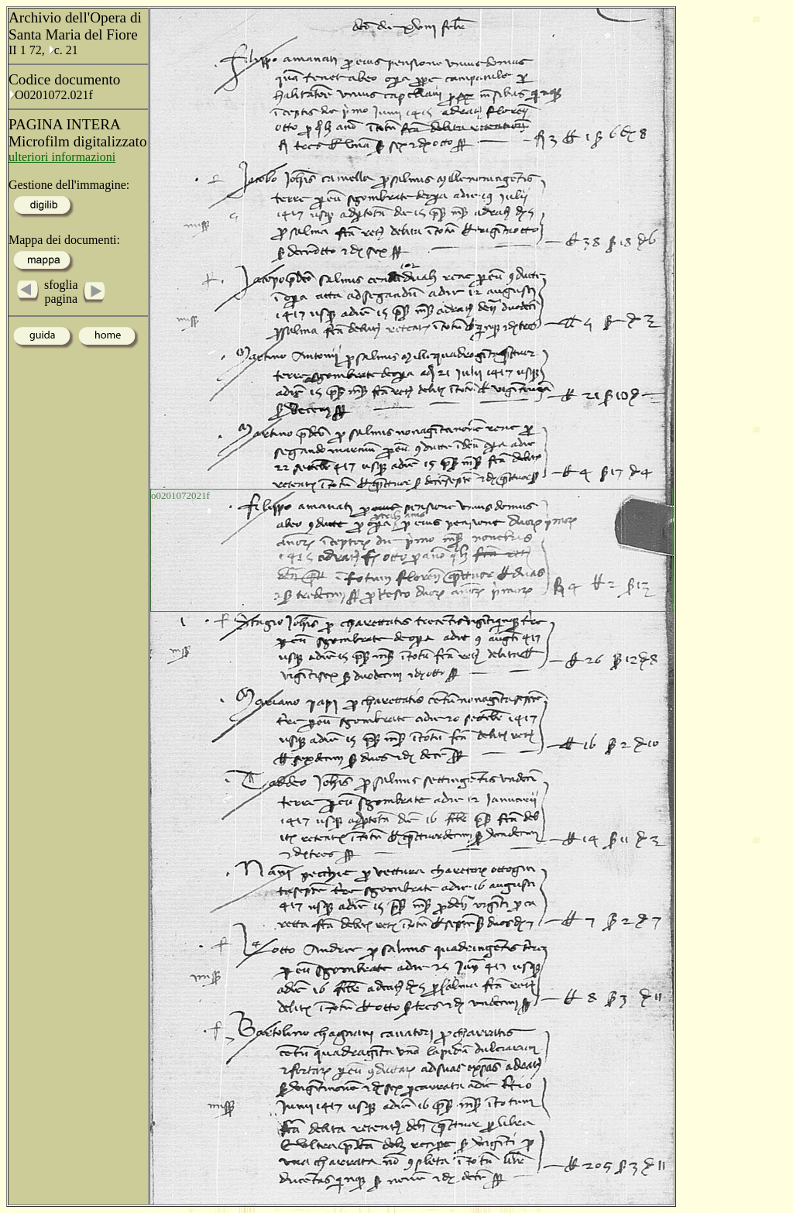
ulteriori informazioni (62, 156)
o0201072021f (180, 495)
